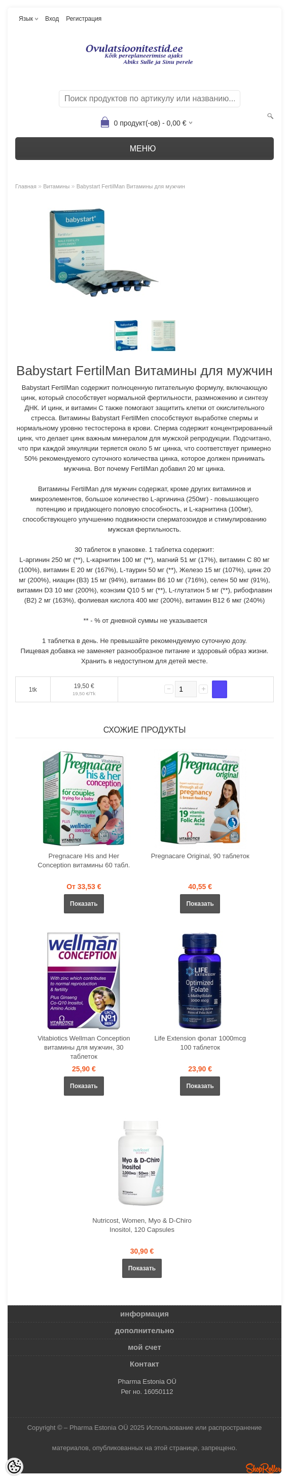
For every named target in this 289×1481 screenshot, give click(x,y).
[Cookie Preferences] (14, 1467)
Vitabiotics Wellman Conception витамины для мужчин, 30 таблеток (84, 1047)
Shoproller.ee (263, 1468)
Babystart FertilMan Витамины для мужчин (131, 186)
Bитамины (56, 186)
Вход (52, 18)
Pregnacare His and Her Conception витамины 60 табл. (84, 860)
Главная (26, 186)
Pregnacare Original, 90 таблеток (200, 856)
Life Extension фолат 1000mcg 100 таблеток (200, 1042)
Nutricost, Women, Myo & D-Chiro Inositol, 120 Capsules (142, 1225)
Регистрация (83, 18)
